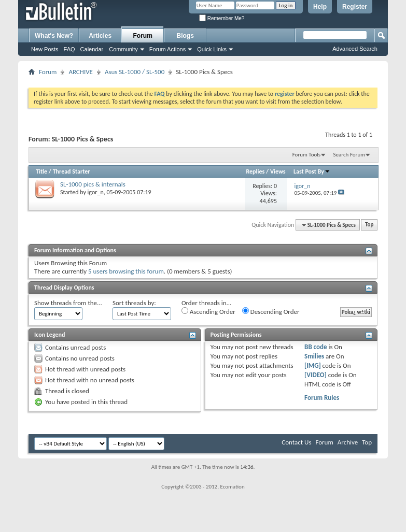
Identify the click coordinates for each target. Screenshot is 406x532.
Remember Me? (221, 18)
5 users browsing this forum (126, 271)
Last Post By (311, 171)
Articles (100, 35)
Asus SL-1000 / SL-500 (134, 72)
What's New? (54, 35)
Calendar (92, 49)
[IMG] (312, 365)
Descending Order (271, 311)
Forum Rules (321, 397)
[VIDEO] (315, 375)
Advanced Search (354, 49)
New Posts (45, 49)
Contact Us (296, 442)
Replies (255, 171)
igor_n (96, 192)
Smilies (314, 356)
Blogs (185, 35)
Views (278, 171)
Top (369, 225)
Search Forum (349, 154)
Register (354, 6)
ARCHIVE (80, 72)
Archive (348, 442)
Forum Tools (306, 154)
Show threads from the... (68, 303)
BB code (315, 347)
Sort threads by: (134, 303)
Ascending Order (208, 311)
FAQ (69, 49)
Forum (142, 35)
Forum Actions (167, 49)
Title (41, 171)
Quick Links (212, 49)
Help (320, 6)
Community (123, 49)
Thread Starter (71, 171)
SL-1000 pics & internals (92, 184)
